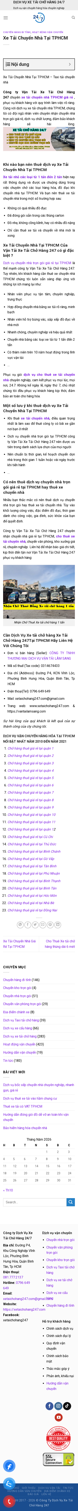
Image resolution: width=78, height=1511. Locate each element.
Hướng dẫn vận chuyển (19, 1052)
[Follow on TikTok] (67, 1406)
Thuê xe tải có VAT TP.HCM (22, 1106)
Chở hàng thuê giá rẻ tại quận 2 (30, 756)
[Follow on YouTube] (59, 1417)
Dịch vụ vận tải (49, 1488)
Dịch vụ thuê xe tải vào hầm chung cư (30, 1098)
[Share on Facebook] (27, 924)
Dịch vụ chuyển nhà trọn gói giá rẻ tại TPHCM (37, 263)
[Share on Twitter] (35, 924)
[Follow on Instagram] (58, 1406)
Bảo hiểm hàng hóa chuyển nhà (25, 1128)
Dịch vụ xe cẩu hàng (17, 1028)
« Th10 (8, 1190)
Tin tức (8, 1061)
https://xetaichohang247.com (24, 1309)
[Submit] (71, 1202)
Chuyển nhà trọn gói (17, 996)
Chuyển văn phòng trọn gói (22, 1004)
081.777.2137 (13, 1277)
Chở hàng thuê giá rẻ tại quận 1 (30, 748)
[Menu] (5, 18)
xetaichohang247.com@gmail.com (27, 1299)
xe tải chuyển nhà (35, 418)
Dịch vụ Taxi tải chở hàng (21, 1020)
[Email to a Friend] (42, 924)
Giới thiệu (29, 1488)
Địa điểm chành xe (16, 1012)
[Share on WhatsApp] (20, 924)
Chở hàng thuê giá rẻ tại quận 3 (30, 763)
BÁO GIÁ (33, 1494)
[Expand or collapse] (69, 64)
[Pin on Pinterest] (50, 924)
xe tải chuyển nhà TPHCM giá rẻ (46, 97)
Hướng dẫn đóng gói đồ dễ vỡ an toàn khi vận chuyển (36, 1117)
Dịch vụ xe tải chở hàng (20, 1036)
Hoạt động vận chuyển (47, 32)
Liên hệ (46, 1494)
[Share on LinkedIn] (57, 924)
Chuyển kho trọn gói (17, 988)
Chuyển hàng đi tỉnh (17, 32)
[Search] (73, 18)
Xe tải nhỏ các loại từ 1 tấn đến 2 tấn (32, 177)
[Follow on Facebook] (49, 1406)
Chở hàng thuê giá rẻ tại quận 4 (30, 771)
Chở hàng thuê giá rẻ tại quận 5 (30, 778)
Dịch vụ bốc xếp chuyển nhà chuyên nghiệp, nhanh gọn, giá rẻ (38, 1087)
